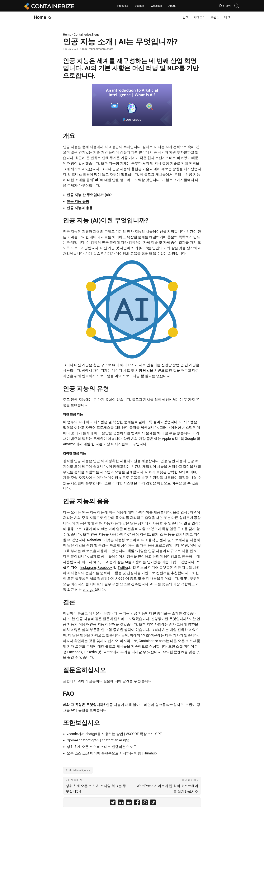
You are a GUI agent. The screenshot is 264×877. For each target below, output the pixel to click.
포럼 (66, 681)
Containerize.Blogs (87, 34)
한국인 (225, 5)
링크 (158, 705)
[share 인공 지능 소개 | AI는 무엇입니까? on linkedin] (121, 803)
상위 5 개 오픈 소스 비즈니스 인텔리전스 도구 (102, 747)
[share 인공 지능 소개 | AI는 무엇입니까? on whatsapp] (145, 803)
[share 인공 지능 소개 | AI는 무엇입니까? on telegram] (153, 803)
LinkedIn (90, 652)
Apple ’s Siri (171, 439)
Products (122, 5)
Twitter (123, 567)
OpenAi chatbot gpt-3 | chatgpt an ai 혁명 (98, 740)
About (172, 5)
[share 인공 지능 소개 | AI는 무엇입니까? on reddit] (129, 803)
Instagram (88, 567)
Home (40, 17)
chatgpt (88, 590)
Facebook (104, 567)
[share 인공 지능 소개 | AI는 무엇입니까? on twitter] (113, 803)
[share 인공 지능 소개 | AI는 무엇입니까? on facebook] (137, 803)
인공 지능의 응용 (80, 208)
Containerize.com (152, 641)
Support (139, 5)
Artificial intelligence (78, 770)
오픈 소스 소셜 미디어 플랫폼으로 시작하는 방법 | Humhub (112, 753)
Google (190, 439)
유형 (81, 710)
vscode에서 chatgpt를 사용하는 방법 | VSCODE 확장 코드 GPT (114, 734)
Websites (156, 5)
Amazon (69, 444)
